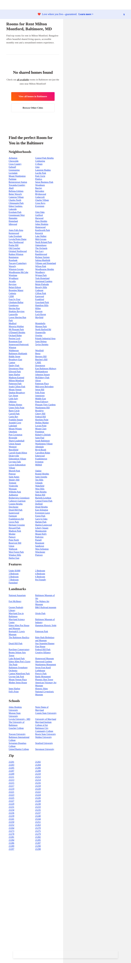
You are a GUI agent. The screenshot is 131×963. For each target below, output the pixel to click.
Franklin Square (16, 420)
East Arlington (41, 510)
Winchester (40, 552)
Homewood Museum (44, 658)
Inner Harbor (14, 374)
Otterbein (13, 432)
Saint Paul (39, 438)
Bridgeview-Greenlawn (19, 498)
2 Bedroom (40, 571)
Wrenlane (13, 275)
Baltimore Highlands (18, 353)
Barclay (38, 188)
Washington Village (44, 444)
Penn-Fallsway (41, 401)
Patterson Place (42, 383)
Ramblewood (41, 254)
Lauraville (13, 314)
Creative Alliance (43, 652)
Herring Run (14, 308)
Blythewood (40, 194)
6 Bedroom (40, 577)
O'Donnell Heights (17, 332)
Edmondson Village (17, 459)
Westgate (13, 489)
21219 (11, 789)
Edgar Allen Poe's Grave (19, 661)
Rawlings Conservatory (19, 649)
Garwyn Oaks (41, 519)
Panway (12, 537)
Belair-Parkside (42, 284)
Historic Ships (41, 688)
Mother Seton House (18, 682)
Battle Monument (43, 676)
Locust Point (40, 426)
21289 (11, 846)
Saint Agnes (14, 477)
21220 (38, 789)
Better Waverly (15, 194)
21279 (38, 834)
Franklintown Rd (16, 519)
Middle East (40, 398)
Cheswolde (13, 161)
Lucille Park (40, 173)
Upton (11, 546)
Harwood (39, 218)
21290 (38, 846)
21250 (11, 822)
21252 (11, 825)
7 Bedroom (14, 580)
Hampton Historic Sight (45, 625)
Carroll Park (14, 413)
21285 (38, 840)
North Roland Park (43, 242)
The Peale (13, 664)
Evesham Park (15, 212)
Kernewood (14, 233)
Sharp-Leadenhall (16, 441)
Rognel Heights (42, 474)
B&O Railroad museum (45, 607)
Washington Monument (45, 664)
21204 (38, 765)
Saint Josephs (41, 477)
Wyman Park (41, 275)
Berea (37, 353)
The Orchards (41, 248)
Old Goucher (14, 248)
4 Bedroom (40, 574)
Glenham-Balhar (16, 302)
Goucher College (16, 728)
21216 (38, 783)
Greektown (13, 305)
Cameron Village (16, 197)
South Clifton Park (17, 386)
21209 (11, 774)
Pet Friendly (40, 580)
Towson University (17, 734)
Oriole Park (40, 613)
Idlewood (13, 224)
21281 (11, 837)
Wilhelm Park (15, 492)
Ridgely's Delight (43, 435)
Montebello (40, 323)
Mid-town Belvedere (44, 386)
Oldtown (12, 401)
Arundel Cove (15, 423)
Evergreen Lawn (42, 513)
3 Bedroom (14, 574)
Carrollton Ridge (42, 453)
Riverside (13, 438)
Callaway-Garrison (17, 501)
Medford (12, 323)
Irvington (39, 462)
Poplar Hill (13, 245)
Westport (13, 447)
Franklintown (41, 459)
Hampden (13, 218)
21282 (38, 837)
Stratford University (44, 743)
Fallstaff (12, 167)
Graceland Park (42, 302)
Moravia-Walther (16, 326)
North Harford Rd (43, 329)
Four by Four (14, 299)
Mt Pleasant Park (16, 329)
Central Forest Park (43, 501)
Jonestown (40, 395)
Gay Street (13, 395)
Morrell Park (14, 471)
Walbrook (13, 549)
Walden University (43, 737)
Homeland (13, 221)
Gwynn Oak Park (16, 676)
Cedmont (39, 290)
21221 (11, 792)
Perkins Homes (15, 404)
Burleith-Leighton (43, 498)
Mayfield (39, 317)
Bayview (13, 284)
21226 (38, 798)
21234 (11, 810)
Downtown (40, 365)
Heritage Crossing (17, 525)
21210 (38, 774)
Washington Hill (42, 407)
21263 (38, 825)
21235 (38, 810)
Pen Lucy (39, 251)
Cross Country (15, 164)
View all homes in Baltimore (33, 96)
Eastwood (39, 296)
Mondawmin (41, 531)
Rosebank (13, 260)
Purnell (38, 540)
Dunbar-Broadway (17, 392)
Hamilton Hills (41, 305)
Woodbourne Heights (44, 269)
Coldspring (40, 161)
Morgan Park (41, 326)
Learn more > (86, 14)
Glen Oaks (40, 212)
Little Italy (13, 398)
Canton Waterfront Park (19, 673)
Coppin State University (46, 713)
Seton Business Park (44, 182)
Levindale (13, 173)
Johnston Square (42, 374)
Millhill (38, 465)
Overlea (38, 335)
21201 (11, 762)
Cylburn (38, 164)
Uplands (39, 483)
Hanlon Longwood (43, 525)
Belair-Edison (15, 287)
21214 (38, 780)
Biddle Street (14, 356)
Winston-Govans (16, 269)
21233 (38, 807)
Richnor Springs (42, 257)
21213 (11, 780)
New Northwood (16, 242)
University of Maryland (45, 719)
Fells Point (40, 392)
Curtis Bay (13, 416)
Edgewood (40, 456)
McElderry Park (42, 377)
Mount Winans (15, 429)
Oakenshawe (41, 245)
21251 (38, 822)
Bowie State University (45, 734)
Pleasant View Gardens (45, 404)
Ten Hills (39, 480)
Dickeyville (14, 456)
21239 (11, 816)
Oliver (38, 380)
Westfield (39, 350)
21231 (11, 807)
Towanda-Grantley (17, 185)
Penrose (12, 474)
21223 (11, 795)
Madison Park (15, 531)
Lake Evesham (15, 236)
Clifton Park (40, 293)
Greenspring (14, 170)
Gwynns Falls (15, 462)
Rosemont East (15, 341)
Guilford (39, 215)
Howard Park (14, 528)
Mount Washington (17, 176)
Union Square (15, 444)
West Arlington (42, 549)
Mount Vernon (15, 389)
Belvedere (39, 191)
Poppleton (39, 432)
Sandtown (39, 546)
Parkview (39, 537)
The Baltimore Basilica (19, 637)
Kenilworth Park (42, 230)
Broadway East (15, 359)
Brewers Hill (41, 356)
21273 (11, 831)
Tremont (12, 483)
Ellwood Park (15, 371)
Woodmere (40, 185)
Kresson (38, 311)
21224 (38, 795)
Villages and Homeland (45, 263)
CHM (11, 296)
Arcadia (12, 281)
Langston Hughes (43, 170)
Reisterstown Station (18, 182)
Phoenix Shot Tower (44, 679)
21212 (38, 777)
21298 (38, 849)
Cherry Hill (40, 413)
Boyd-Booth (40, 450)
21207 (11, 771)
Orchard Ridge (15, 335)
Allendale (39, 447)
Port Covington (15, 435)
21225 (11, 798)
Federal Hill (40, 416)
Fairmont (13, 516)
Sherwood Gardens (43, 661)
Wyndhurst (13, 278)
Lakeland (13, 426)
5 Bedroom (14, 577)
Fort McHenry (15, 601)
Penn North (14, 540)
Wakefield (39, 486)
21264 (11, 828)
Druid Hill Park (15, 510)
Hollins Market (42, 423)
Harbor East (14, 558)
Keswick (39, 233)
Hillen (38, 308)
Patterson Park (15, 383)
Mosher (12, 534)
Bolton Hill (40, 495)
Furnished (13, 583)
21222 (38, 792)
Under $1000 (14, 571)
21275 (38, 831)
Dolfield (39, 504)
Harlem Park (40, 522)
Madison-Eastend (16, 377)
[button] (128, 5)
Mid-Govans (40, 239)
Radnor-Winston (16, 254)
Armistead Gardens (43, 281)
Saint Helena (41, 341)
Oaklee (38, 471)
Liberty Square (41, 528)
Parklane (12, 179)
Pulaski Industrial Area (45, 338)
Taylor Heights (41, 344)
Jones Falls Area (16, 230)
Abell (11, 188)
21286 (11, 843)
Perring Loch (14, 338)
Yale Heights (41, 492)
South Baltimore (42, 441)
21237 (38, 813)
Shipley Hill (14, 480)
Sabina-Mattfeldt (42, 260)
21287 (38, 843)
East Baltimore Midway (45, 368)
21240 (38, 816)
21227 (11, 801)
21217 (11, 786)
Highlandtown (41, 371)
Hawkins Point (41, 420)
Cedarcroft (40, 197)
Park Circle (40, 176)
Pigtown (39, 555)
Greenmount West (17, 215)
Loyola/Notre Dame (17, 239)
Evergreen (39, 206)
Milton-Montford (16, 380)
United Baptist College (19, 749)
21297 (11, 849)
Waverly (12, 266)
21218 (38, 786)
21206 (38, 768)
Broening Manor (16, 290)
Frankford (39, 299)
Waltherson (14, 350)
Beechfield (13, 450)
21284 (11, 840)
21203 (11, 765)
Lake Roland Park (17, 658)
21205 (11, 768)
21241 (11, 819)
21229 (11, 804)
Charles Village (42, 200)
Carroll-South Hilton (18, 453)
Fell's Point (14, 691)
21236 (11, 813)
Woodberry (40, 272)
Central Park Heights (44, 158)
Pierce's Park (41, 673)
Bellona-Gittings (16, 191)
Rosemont (39, 543)
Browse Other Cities (33, 108)
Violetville (13, 486)
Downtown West (16, 368)
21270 (38, 828)
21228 (38, 801)
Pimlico (38, 179)
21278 (11, 834)
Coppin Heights (16, 504)
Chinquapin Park (16, 203)
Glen (37, 167)
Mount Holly (41, 534)
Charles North (15, 200)
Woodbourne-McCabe (18, 272)
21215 (11, 783)
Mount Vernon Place (18, 679)
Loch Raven (40, 314)
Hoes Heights (41, 221)
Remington (13, 257)
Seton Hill (39, 389)
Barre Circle (14, 410)
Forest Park (40, 516)
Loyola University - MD (19, 719)
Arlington (13, 158)
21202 (38, 762)
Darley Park (14, 365)
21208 (38, 771)
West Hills (39, 489)
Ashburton (13, 495)
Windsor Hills (15, 555)
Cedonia (12, 293)
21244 (38, 819)
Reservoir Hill (15, 543)
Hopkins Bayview (17, 311)
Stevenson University (44, 749)
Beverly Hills (41, 287)
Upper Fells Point (16, 407)
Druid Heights (41, 507)
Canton (12, 362)
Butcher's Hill (41, 359)
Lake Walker (40, 236)
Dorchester (13, 507)
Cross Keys (40, 203)
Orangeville (40, 332)
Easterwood (14, 513)
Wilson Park (40, 266)
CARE (38, 362)
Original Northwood (18, 251)
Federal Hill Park (42, 649)
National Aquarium (17, 595)
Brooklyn (39, 410)
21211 (11, 777)
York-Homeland (42, 278)
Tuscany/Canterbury (18, 263)
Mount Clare (40, 429)
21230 (38, 804)
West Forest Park (16, 552)
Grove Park (14, 522)
